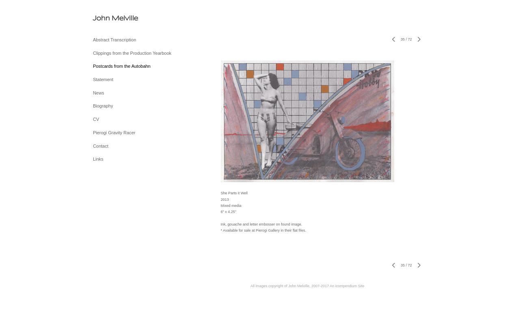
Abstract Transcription (114, 39)
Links (98, 159)
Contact (100, 146)
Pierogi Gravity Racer (114, 132)
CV (96, 119)
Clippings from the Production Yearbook (132, 53)
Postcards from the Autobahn (122, 66)
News (98, 92)
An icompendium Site (347, 286)
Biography (103, 105)
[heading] (113, 18)
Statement (103, 79)
